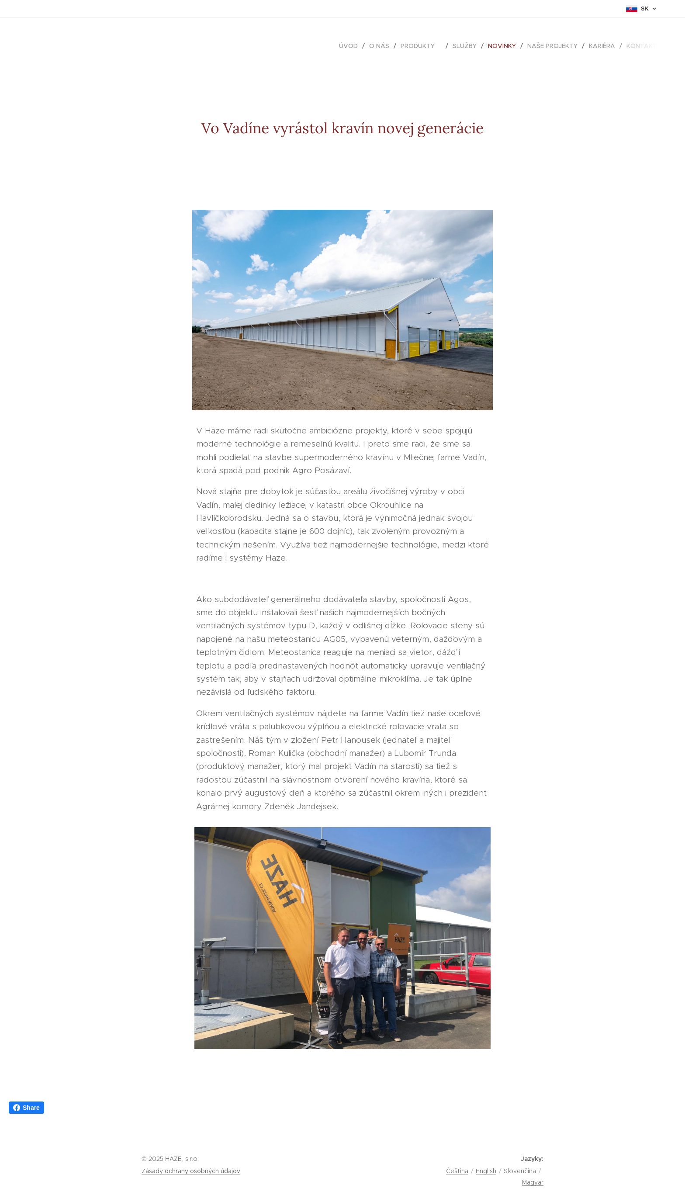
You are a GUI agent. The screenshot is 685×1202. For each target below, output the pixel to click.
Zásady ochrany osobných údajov (191, 1171)
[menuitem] (351, 46)
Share (26, 1107)
